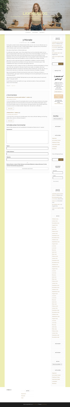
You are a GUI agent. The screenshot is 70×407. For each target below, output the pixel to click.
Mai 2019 (54, 324)
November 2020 (55, 287)
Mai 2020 (54, 299)
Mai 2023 (54, 227)
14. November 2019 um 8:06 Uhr (12, 114)
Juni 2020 (54, 297)
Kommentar (10, 129)
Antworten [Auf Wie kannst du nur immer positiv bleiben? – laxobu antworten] (10, 108)
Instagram (35, 32)
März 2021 (54, 279)
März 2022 (54, 254)
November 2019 (55, 312)
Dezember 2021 (55, 260)
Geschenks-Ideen (56, 144)
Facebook (28, 32)
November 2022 (55, 237)
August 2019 (55, 318)
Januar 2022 (54, 258)
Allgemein (13, 85)
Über (22, 397)
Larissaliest (54, 146)
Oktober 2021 (55, 264)
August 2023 (55, 225)
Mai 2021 (54, 275)
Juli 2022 (54, 245)
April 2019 (54, 326)
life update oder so (56, 53)
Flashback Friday (56, 142)
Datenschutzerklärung (59, 103)
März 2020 (54, 304)
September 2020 (55, 291)
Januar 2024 (55, 221)
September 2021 (55, 266)
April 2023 (54, 229)
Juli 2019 (54, 320)
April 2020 (54, 302)
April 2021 (54, 277)
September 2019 (55, 316)
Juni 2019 (54, 322)
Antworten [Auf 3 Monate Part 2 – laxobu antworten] (10, 120)
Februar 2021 (55, 281)
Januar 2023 (54, 233)
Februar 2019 (55, 331)
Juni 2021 (54, 272)
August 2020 (55, 293)
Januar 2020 (55, 308)
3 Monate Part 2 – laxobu (12, 112)
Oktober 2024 (55, 219)
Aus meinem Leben (56, 140)
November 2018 (55, 337)
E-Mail (54, 175)
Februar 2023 (55, 231)
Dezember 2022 (55, 235)
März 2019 (54, 329)
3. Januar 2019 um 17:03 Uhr (11, 99)
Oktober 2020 (55, 289)
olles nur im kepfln (56, 56)
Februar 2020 (55, 306)
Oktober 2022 (55, 239)
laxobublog (35, 13)
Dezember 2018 (55, 335)
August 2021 (54, 268)
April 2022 (54, 252)
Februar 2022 (55, 256)
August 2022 (55, 243)
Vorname (55, 170)
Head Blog (44, 404)
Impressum (23, 393)
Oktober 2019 (55, 314)
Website (9, 157)
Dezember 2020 (55, 285)
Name (8, 145)
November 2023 (55, 223)
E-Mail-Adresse (10, 151)
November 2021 (55, 262)
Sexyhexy (54, 148)
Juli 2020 (54, 295)
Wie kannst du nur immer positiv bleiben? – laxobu (18, 97)
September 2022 (55, 241)
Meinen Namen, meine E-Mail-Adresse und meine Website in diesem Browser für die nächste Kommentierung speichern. (27, 165)
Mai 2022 (54, 250)
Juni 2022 (54, 248)
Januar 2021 (54, 283)
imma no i (54, 49)
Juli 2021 (54, 270)
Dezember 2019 (55, 310)
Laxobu (33, 42)
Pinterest (42, 32)
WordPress (35, 404)
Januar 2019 (54, 333)
